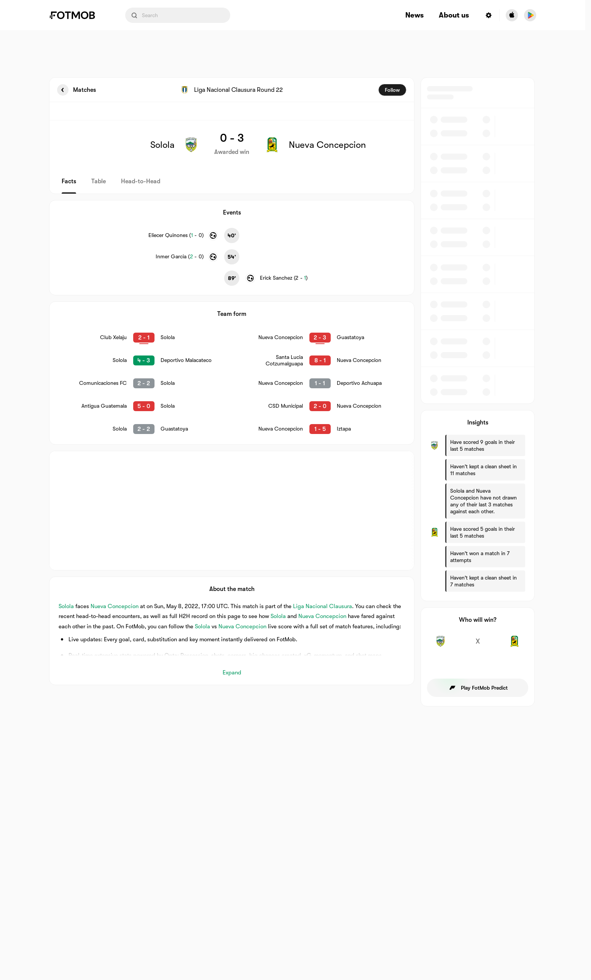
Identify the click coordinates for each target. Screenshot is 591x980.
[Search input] (177, 15)
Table (98, 181)
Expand (232, 672)
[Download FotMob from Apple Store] (512, 15)
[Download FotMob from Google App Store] (530, 15)
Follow (392, 90)
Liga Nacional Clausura (322, 606)
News (414, 15)
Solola (66, 606)
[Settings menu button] (488, 15)
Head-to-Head (140, 181)
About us (454, 15)
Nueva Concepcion (115, 606)
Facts (69, 181)
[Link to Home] (77, 15)
